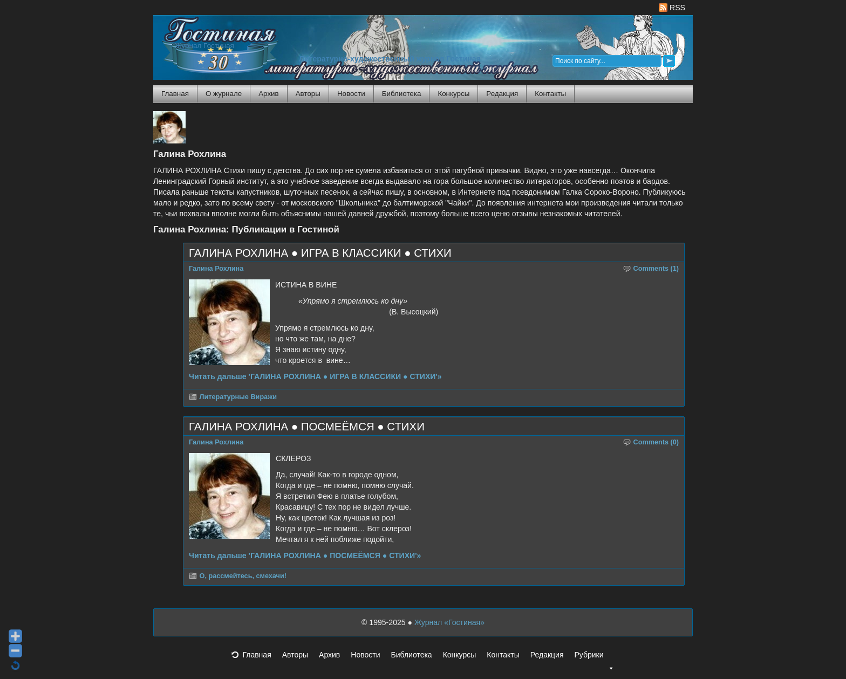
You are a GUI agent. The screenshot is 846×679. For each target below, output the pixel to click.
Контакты (550, 94)
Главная (175, 94)
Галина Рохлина (216, 268)
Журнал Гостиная (204, 46)
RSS (672, 7)
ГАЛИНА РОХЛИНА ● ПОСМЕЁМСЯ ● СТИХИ (307, 427)
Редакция (502, 94)
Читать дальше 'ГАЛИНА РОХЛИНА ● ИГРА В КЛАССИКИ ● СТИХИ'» (315, 376)
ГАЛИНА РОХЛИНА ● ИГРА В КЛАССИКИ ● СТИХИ (320, 253)
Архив (268, 94)
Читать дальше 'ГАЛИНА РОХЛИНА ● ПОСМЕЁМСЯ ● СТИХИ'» (305, 555)
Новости (351, 94)
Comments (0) (656, 442)
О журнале (224, 94)
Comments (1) (656, 268)
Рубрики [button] (594, 658)
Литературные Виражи (238, 397)
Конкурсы (453, 94)
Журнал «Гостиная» (449, 622)
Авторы (308, 94)
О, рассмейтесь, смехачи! (243, 576)
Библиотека (401, 94)
